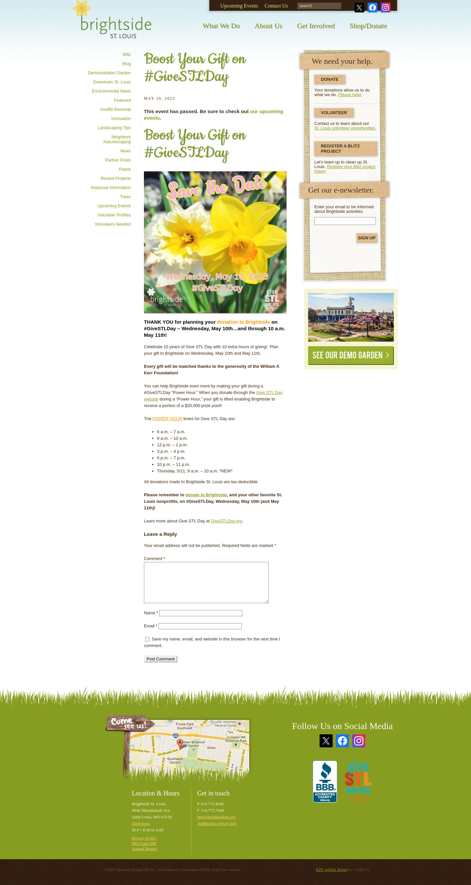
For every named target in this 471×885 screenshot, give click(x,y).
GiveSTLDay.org (226, 521)
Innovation (121, 118)
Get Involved (316, 26)
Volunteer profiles (114, 215)
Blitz (127, 54)
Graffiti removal (115, 109)
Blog (126, 63)
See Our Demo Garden (351, 355)
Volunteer (334, 112)
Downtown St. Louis (112, 81)
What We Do (221, 26)
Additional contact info (217, 823)
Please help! (350, 94)
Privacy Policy (144, 838)
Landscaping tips (114, 127)
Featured (122, 100)
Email (150, 625)
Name (151, 612)
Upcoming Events (239, 6)
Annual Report (144, 848)
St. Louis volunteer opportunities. (345, 128)
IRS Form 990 (144, 843)
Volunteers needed (113, 224)
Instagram (386, 7)
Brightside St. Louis (111, 23)
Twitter (359, 7)
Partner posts (118, 160)
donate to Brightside (206, 494)
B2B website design (331, 869)
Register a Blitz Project (340, 149)
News (125, 150)
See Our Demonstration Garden (351, 317)
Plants (125, 169)
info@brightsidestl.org (216, 816)
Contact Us (276, 6)
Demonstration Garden (109, 72)
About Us (268, 26)
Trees (125, 196)
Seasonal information (111, 187)
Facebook (372, 7)
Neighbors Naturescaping (117, 139)
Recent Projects (116, 178)
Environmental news (111, 91)
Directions (140, 823)
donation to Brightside (243, 322)
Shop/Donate (368, 26)
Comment (154, 558)
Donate (330, 79)
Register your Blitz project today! (344, 169)
